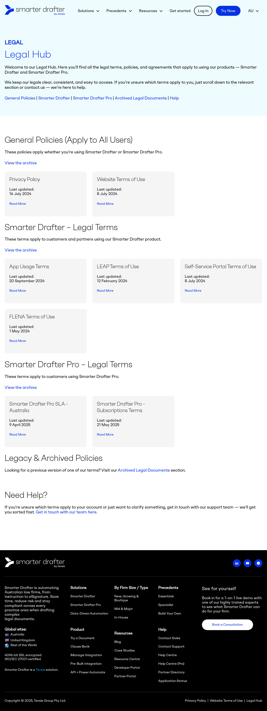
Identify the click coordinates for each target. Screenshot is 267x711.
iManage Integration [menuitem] (86, 655)
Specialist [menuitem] (165, 605)
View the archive (21, 162)
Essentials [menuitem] (166, 596)
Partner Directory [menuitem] (171, 672)
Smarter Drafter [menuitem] (82, 596)
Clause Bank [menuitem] (79, 646)
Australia (17, 634)
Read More (17, 204)
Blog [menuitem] (117, 642)
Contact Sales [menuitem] (169, 638)
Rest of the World (23, 645)
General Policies (20, 98)
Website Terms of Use (226, 701)
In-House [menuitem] (121, 617)
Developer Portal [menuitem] (127, 668)
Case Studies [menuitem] (124, 650)
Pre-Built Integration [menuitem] (86, 664)
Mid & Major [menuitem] (123, 609)
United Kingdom (22, 640)
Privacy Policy (195, 701)
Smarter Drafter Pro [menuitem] (85, 605)
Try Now (228, 11)
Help (174, 98)
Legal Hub (254, 701)
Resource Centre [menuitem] (127, 659)
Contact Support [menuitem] (171, 646)
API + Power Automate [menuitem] (87, 672)
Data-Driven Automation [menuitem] (89, 613)
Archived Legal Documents (141, 98)
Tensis (40, 670)
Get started (180, 11)
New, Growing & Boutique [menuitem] (126, 598)
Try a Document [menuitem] (82, 638)
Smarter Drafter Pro (92, 98)
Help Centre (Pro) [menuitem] (171, 664)
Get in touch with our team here (66, 512)
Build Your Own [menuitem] (169, 613)
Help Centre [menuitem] (167, 655)
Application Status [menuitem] (172, 681)
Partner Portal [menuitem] (125, 676)
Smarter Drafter (54, 98)
